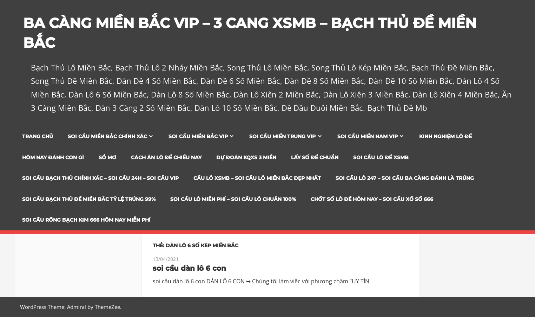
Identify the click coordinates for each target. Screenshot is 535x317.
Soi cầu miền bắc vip (198, 136)
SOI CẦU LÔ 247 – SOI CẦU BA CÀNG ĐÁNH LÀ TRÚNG (405, 178)
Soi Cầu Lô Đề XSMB (381, 157)
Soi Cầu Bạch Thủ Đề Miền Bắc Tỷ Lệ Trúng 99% (89, 199)
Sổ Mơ (107, 157)
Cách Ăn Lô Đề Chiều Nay (166, 157)
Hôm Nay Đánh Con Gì (53, 157)
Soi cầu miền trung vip (282, 136)
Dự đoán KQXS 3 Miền (246, 157)
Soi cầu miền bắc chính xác (107, 136)
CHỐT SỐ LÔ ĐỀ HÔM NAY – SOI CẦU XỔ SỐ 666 (372, 199)
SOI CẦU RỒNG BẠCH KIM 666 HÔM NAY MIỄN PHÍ (86, 220)
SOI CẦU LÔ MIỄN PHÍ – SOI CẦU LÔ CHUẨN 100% (233, 199)
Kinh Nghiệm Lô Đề (445, 136)
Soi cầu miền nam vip (367, 136)
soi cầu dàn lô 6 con (189, 268)
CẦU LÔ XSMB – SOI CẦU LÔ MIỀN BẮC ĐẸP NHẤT (257, 178)
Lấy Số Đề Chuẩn (314, 157)
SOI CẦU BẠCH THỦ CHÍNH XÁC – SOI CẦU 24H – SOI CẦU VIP (100, 178)
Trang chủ (37, 136)
